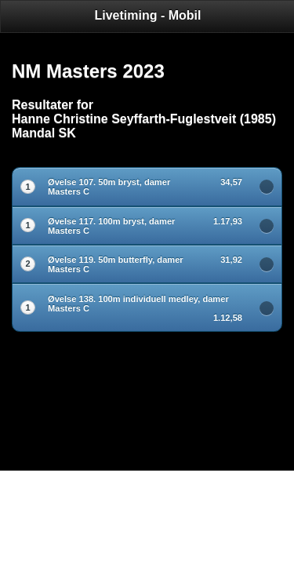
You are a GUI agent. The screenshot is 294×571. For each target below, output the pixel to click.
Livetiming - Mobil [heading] (148, 15)
